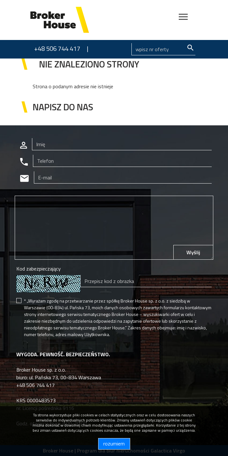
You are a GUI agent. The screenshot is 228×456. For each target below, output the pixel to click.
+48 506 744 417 (57, 48)
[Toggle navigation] (183, 18)
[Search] (163, 49)
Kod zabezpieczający (38, 268)
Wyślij (193, 252)
